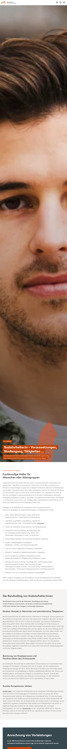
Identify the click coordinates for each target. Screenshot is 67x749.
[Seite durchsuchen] (60, 2)
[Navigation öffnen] (64, 2)
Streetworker (26, 708)
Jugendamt (40, 523)
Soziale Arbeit (7, 691)
